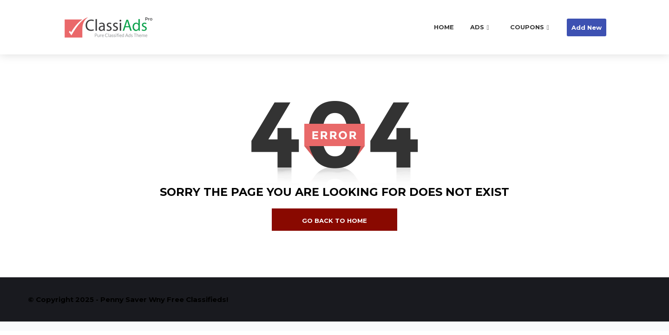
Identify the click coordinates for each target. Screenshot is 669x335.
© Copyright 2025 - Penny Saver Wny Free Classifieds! (128, 299)
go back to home (334, 220)
